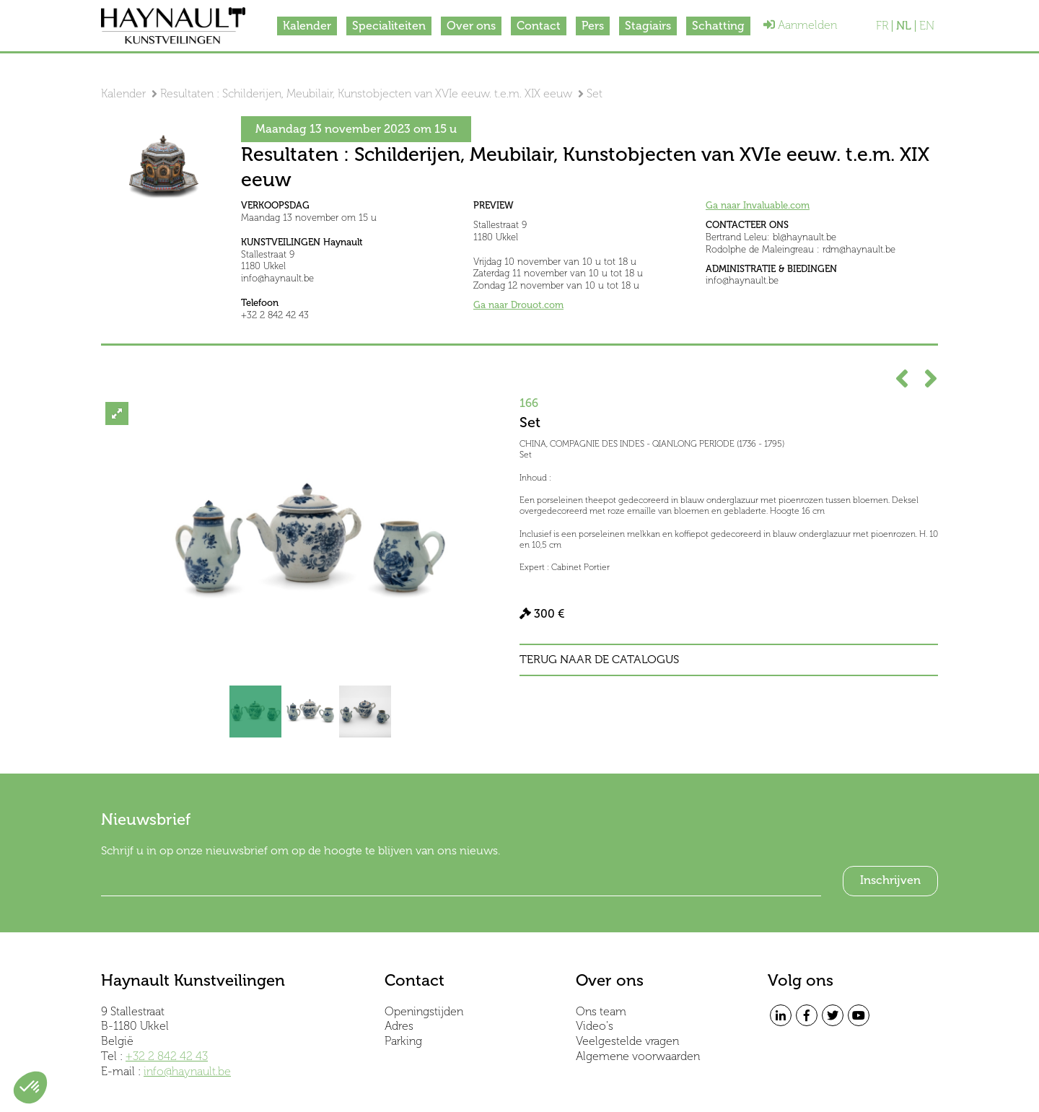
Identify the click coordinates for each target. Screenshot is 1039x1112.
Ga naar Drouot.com (518, 304)
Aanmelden (800, 25)
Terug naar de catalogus (599, 659)
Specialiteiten (389, 25)
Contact (539, 25)
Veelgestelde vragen (627, 1041)
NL (903, 26)
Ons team (601, 1011)
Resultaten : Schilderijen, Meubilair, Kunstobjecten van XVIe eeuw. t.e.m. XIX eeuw (366, 93)
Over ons (471, 25)
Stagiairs (648, 25)
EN (926, 26)
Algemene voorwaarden (638, 1056)
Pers (593, 25)
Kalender (307, 25)
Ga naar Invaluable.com (758, 205)
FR (882, 26)
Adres (399, 1026)
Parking (403, 1041)
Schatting (718, 25)
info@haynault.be (187, 1071)
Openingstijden (424, 1011)
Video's (594, 1026)
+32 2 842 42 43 (167, 1056)
